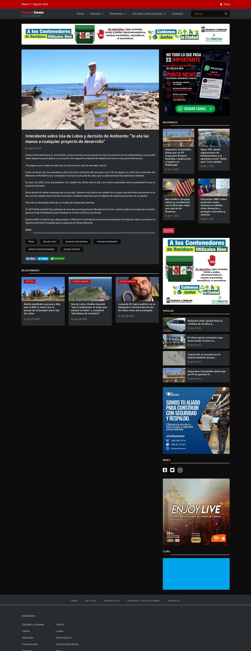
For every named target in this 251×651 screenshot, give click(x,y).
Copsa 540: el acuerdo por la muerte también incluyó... (204, 356)
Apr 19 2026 (195, 328)
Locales (59, 631)
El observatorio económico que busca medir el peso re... (205, 339)
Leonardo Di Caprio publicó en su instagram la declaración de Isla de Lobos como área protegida (136, 307)
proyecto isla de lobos (77, 241)
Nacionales (27, 637)
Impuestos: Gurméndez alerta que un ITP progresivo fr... (207, 373)
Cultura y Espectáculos (67, 644)
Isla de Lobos (49, 241)
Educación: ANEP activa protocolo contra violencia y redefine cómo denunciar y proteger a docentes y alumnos (214, 207)
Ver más (168, 230)
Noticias (96, 13)
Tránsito (60, 624)
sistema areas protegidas (41, 249)
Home (80, 13)
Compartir (57, 258)
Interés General (81, 281)
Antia (31, 241)
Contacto (177, 13)
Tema (227, 4)
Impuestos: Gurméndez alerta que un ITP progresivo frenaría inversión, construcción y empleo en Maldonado (178, 157)
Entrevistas (118, 13)
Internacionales (30, 644)
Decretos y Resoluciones (149, 13)
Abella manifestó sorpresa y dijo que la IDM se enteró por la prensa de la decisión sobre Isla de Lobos (42, 309)
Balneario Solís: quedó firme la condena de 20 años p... (205, 322)
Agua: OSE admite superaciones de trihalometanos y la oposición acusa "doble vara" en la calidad (214, 155)
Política (30, 281)
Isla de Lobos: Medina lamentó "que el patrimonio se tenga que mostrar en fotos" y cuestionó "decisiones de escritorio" (89, 309)
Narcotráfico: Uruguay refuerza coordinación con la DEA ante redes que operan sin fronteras (177, 205)
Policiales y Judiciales (33, 624)
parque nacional (72, 249)
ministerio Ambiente (107, 241)
